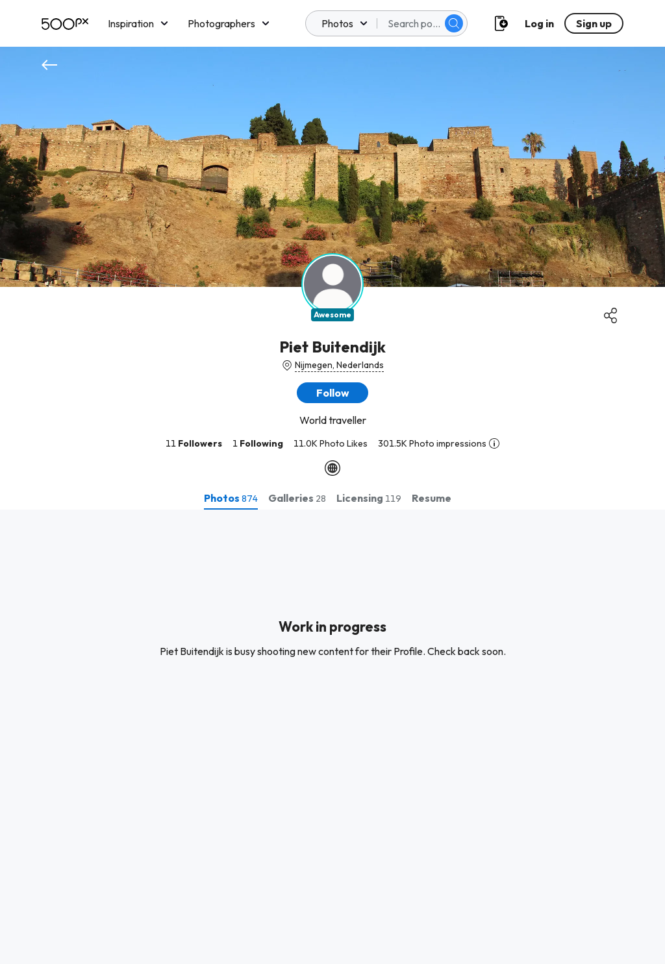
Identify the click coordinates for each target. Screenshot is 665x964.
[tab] (231, 498)
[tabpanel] (332, 737)
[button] (332, 392)
